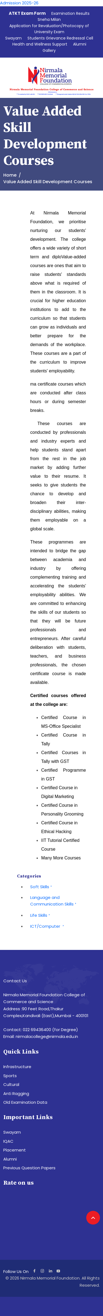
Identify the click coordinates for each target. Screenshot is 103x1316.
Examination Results (70, 13)
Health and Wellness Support (39, 44)
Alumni (79, 44)
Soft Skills (41, 887)
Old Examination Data (25, 1102)
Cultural (11, 1084)
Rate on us (18, 1183)
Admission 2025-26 (19, 3)
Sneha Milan (49, 19)
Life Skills (40, 915)
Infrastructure (17, 1066)
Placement (14, 1150)
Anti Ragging (16, 1093)
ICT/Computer (47, 926)
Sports (10, 1076)
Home (9, 175)
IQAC (8, 1141)
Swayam (13, 38)
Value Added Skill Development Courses (47, 182)
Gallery (49, 50)
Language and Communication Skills (54, 901)
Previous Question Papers (29, 1168)
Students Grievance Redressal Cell (60, 38)
